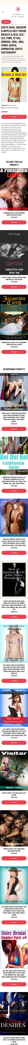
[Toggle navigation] (3, 12)
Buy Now (14, 117)
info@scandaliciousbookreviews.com (18, 2)
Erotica (15, 105)
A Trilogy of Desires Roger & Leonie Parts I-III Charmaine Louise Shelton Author (14, 1040)
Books (10, 105)
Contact (6, 22)
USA (4, 2)
